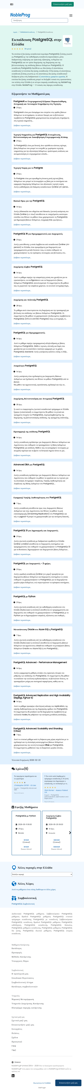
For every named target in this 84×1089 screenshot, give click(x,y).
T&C (14, 1050)
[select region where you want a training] (42, 874)
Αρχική (15, 32)
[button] (69, 832)
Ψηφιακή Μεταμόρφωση (23, 999)
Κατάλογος (17, 948)
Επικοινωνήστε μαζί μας (68, 1082)
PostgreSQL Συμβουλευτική (23, 903)
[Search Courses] (40, 20)
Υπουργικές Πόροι (20, 961)
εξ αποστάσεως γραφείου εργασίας (52, 76)
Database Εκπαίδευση (27, 32)
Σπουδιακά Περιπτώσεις (23, 978)
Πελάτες (15, 1033)
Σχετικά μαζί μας (20, 1020)
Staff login (42, 1088)
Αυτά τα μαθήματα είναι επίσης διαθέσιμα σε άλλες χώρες (34, 889)
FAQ (14, 1046)
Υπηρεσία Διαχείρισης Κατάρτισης (28, 1003)
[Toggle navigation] (71, 15)
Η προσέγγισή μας (20, 973)
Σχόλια (15, 1037)
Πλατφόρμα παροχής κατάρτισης (27, 1007)
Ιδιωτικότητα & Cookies (42, 1083)
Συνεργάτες (17, 1029)
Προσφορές (17, 952)
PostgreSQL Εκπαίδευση (45, 32)
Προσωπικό (17, 1041)
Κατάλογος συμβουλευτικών (25, 986)
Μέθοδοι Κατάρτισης (21, 956)
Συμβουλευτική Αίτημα (22, 982)
